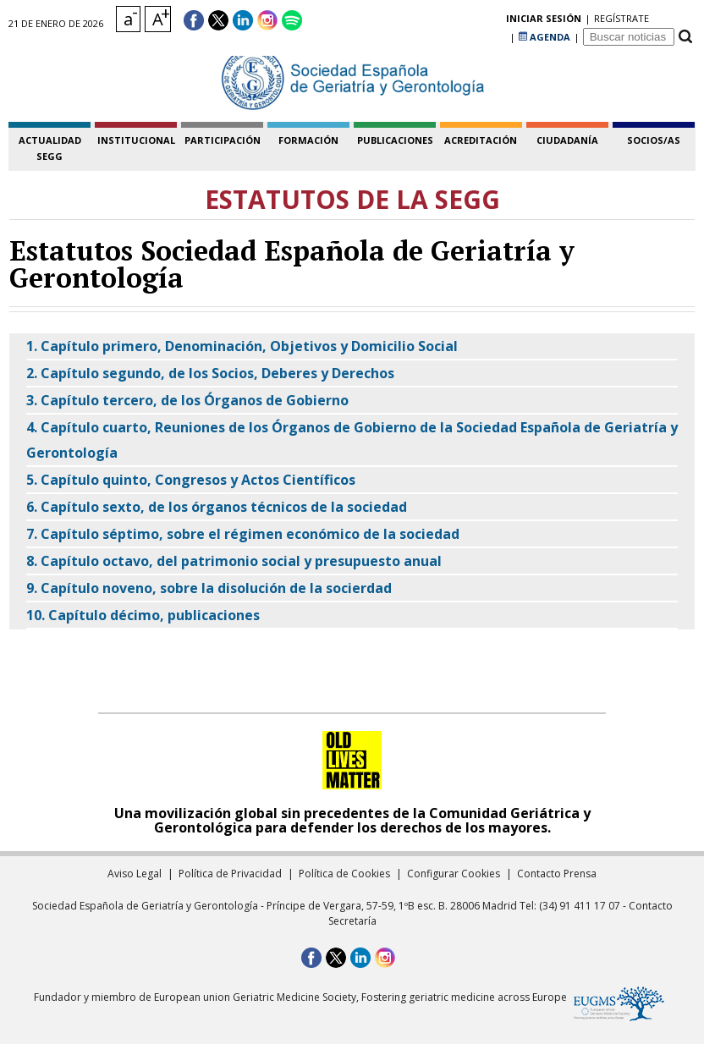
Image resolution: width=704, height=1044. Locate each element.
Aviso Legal (134, 873)
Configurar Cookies (453, 873)
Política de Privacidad (230, 873)
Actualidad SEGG (50, 148)
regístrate (478, 20)
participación (222, 140)
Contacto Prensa (557, 873)
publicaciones (395, 140)
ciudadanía (567, 140)
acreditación (480, 140)
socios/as (653, 140)
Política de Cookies (344, 873)
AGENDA (544, 20)
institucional (136, 140)
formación (308, 140)
